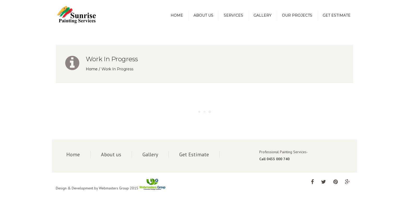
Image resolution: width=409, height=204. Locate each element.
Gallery (263, 15)
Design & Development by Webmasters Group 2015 (110, 188)
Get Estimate (337, 15)
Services (233, 15)
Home (177, 15)
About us (203, 15)
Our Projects (297, 15)
